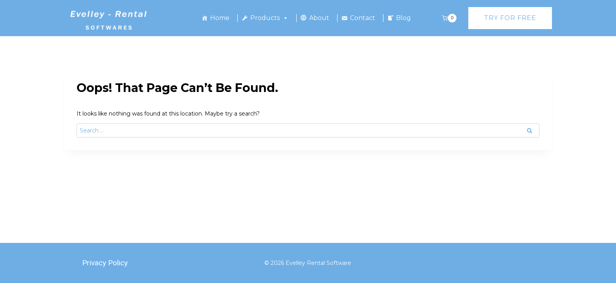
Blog (403, 18)
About (319, 18)
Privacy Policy (105, 262)
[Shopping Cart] (449, 18)
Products (269, 18)
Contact (362, 18)
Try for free (510, 18)
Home (219, 18)
